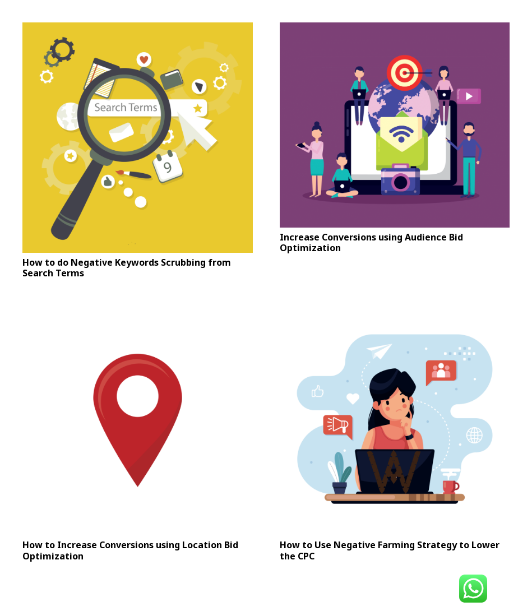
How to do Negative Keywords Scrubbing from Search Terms (126, 267)
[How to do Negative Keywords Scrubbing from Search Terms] (137, 137)
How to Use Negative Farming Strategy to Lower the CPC (389, 550)
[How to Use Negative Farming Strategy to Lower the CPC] (395, 421)
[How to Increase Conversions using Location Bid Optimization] (137, 421)
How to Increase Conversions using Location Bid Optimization (130, 550)
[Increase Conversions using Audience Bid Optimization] (395, 125)
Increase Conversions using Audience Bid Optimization (371, 242)
